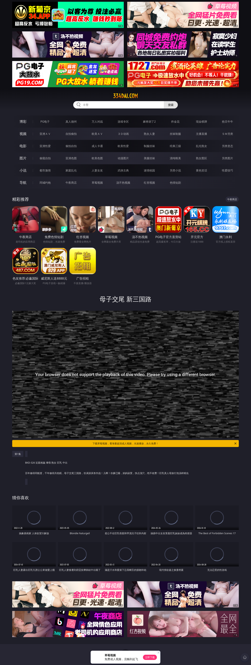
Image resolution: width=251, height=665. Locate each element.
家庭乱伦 (71, 170)
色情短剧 (175, 183)
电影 (23, 146)
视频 (23, 133)
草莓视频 (97, 183)
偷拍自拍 (71, 146)
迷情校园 (149, 170)
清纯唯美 (175, 158)
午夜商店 (71, 183)
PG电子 (45, 121)
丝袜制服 (175, 134)
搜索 (171, 105)
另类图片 (227, 158)
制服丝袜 (149, 146)
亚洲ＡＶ (45, 134)
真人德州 (71, 121)
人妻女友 (97, 170)
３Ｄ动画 (123, 134)
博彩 (23, 121)
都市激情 (45, 170)
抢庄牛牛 (227, 121)
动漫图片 (123, 158)
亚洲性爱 (45, 146)
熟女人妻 (149, 134)
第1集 (18, 454)
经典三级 (175, 146)
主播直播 (201, 134)
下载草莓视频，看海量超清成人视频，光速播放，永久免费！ (165, 443)
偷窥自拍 (45, 158)
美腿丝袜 (149, 158)
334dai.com (125, 95)
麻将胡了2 (149, 121)
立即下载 (150, 657)
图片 (23, 158)
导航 (23, 182)
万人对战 (97, 121)
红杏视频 (149, 183)
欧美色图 (97, 158)
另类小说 (175, 170)
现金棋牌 (201, 121)
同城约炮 (45, 183)
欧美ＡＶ (97, 134)
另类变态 (227, 146)
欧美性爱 (123, 146)
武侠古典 (123, 170)
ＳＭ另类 (227, 134)
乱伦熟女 (201, 146)
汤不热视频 (123, 183)
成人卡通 (97, 146)
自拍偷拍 (71, 134)
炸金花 (175, 121)
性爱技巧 (227, 170)
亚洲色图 (71, 158)
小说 (23, 170)
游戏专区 (123, 121)
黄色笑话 (201, 170)
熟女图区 (201, 158)
